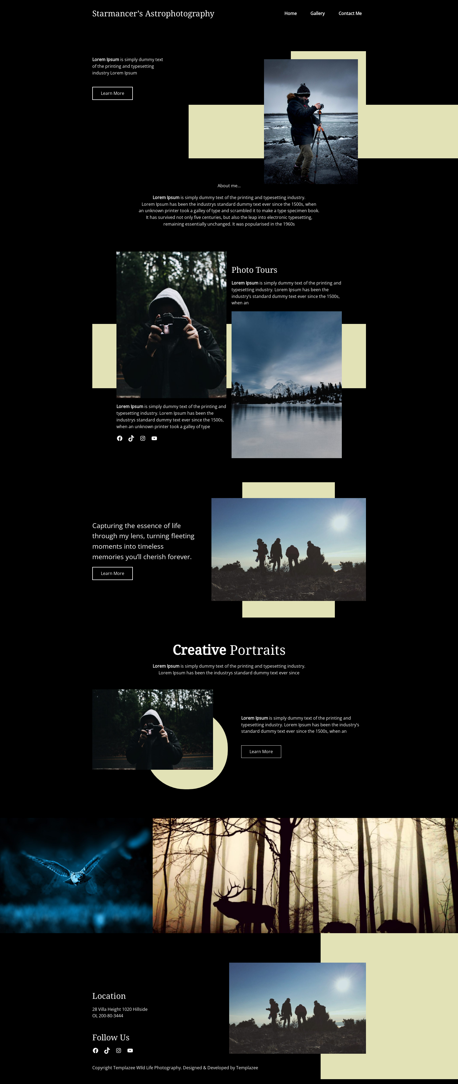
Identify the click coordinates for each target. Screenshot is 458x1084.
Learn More (112, 93)
